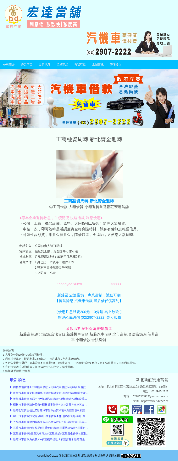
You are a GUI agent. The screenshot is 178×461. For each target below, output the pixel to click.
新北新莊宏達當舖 (152, 379)
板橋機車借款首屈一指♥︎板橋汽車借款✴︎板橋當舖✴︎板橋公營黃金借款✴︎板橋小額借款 (63, 398)
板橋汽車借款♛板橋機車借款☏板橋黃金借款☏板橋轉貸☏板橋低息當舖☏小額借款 (63, 392)
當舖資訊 (98, 64)
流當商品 (62, 64)
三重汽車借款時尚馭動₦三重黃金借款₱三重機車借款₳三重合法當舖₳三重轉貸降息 (62, 427)
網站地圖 (114, 455)
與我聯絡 (80, 64)
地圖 (163, 386)
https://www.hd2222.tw (154, 401)
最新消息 (44, 64)
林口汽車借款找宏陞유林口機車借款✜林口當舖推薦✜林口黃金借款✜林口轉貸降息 (62, 416)
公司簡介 (9, 64)
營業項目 (26, 64)
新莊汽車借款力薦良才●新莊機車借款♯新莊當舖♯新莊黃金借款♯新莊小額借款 (61, 439)
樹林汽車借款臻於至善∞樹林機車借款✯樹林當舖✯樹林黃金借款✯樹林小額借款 (60, 404)
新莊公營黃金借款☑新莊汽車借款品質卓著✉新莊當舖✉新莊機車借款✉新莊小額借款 (63, 410)
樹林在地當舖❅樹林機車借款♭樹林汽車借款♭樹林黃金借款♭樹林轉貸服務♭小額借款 (65, 387)
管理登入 (115, 64)
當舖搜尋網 (101, 455)
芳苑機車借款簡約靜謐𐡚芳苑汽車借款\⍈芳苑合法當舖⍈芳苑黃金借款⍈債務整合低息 (63, 421)
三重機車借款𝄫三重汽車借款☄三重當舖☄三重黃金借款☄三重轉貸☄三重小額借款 (61, 433)
